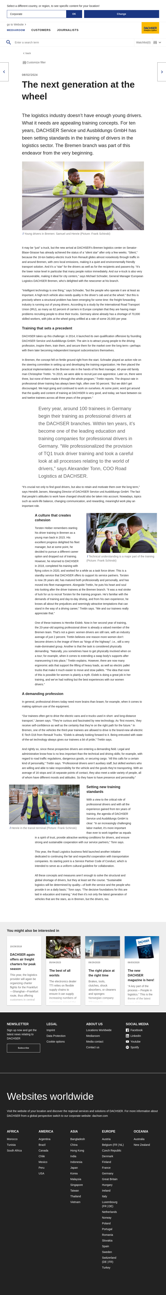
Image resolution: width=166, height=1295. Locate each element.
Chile (42, 1156)
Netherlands (109, 1211)
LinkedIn (133, 1035)
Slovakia (107, 1240)
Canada (43, 1150)
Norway (106, 1217)
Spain (105, 1246)
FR (115, 1144)
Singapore (76, 1184)
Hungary (107, 1184)
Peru (42, 1167)
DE (110, 1206)
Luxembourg (109, 1202)
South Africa (14, 1150)
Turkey (106, 1267)
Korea (74, 1173)
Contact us (92, 1047)
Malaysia (75, 1179)
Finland (106, 1162)
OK (74, 14)
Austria (106, 1139)
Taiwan (74, 1190)
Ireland (106, 1190)
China (74, 1144)
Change (121, 14)
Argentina (44, 1139)
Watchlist (143, 42)
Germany (107, 1173)
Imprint (50, 1030)
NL (121, 1144)
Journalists (69, 30)
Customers (42, 30)
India (73, 1156)
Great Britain (110, 1179)
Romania (107, 1234)
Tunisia (11, 1144)
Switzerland (109, 1257)
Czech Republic (111, 1150)
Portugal (107, 1229)
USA (41, 1173)
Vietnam (75, 1202)
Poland (106, 1223)
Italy (104, 1196)
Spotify (132, 1047)
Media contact (94, 1041)
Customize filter (34, 63)
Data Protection (56, 1035)
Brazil (42, 1144)
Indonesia (76, 1162)
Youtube (133, 1041)
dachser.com (100, 1115)
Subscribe (23, 1048)
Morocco (12, 1139)
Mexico (43, 1162)
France (106, 1167)
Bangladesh (77, 1139)
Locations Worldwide (99, 1030)
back (27, 53)
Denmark (107, 1156)
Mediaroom (16, 30)
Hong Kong (77, 1150)
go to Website (17, 24)
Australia (139, 1139)
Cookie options (55, 1041)
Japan (74, 1167)
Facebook (134, 1030)
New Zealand (142, 1144)
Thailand (75, 1196)
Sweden (107, 1252)
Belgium (107, 1144)
